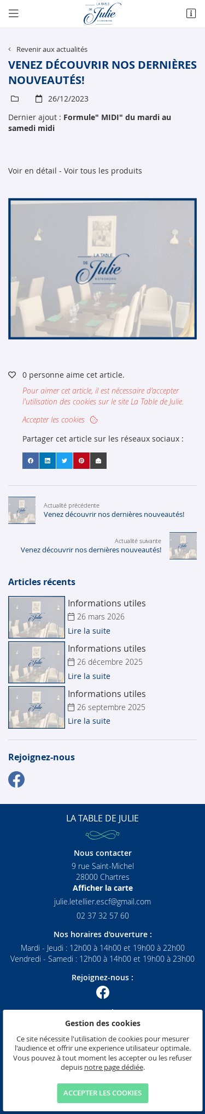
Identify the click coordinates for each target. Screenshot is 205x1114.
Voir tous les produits (103, 170)
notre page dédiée (113, 1067)
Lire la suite (89, 630)
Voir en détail (32, 170)
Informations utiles (107, 603)
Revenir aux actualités (51, 49)
